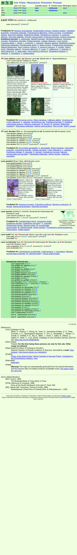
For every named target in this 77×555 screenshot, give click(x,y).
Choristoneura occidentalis (30, 252)
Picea (16, 8)
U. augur (42, 49)
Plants (22, 3)
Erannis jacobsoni (67, 37)
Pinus (24, 8)
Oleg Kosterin (17, 96)
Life (16, 3)
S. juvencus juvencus (46, 47)
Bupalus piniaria (58, 31)
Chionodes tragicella (18, 33)
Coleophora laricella (23, 150)
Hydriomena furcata (14, 225)
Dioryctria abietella (16, 37)
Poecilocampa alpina (28, 45)
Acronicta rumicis (26, 120)
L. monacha (28, 43)
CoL (24, 63)
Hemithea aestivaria (54, 39)
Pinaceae (58, 3)
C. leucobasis (59, 252)
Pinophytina (47, 3)
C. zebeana (25, 122)
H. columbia (46, 223)
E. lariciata (37, 152)
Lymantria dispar (7, 43)
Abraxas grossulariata (23, 31)
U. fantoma (63, 49)
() (65, 8)
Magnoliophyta (34, 3)
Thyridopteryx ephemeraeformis (59, 228)
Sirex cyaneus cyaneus (27, 47)
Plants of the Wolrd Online (21, 356)
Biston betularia (40, 120)
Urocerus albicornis (30, 49)
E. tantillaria (67, 122)
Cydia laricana (47, 252)
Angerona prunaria (26, 204)
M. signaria (54, 124)
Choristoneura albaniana (37, 33)
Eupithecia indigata (14, 152)
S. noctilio (60, 47)
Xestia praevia (23, 230)
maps (73, 225)
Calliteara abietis (54, 120)
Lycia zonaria (62, 41)
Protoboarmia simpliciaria (62, 45)
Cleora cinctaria (54, 33)
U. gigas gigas (21, 51)
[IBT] (17, 218)
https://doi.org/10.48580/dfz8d (27, 340)
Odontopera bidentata (10, 45)
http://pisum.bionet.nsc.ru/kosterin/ (33, 352)
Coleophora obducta (43, 204)
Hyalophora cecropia (51, 152)
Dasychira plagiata (15, 35)
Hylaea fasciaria (33, 41)
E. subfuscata (24, 39)
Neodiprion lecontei (67, 43)
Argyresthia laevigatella (28, 148)
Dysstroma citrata (44, 221)
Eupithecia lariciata (9, 39)
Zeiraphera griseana (57, 51)
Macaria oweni (29, 225)
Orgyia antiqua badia (51, 254)
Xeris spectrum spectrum (38, 51)
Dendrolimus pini (38, 122)
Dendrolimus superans (49, 35)
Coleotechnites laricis (27, 221)
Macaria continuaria (32, 124)
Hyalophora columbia (17, 41)
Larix (37, 8)
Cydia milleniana (13, 122)
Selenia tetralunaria (9, 47)
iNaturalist (14, 24)
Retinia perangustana (43, 126)
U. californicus (52, 49)
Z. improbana (14, 53)
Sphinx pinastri (70, 126)
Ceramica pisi (67, 120)
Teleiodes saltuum (14, 49)
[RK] (17, 63)
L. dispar (18, 43)
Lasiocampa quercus (14, 124)
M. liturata (45, 124)
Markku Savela (66, 396)
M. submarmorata (25, 228)
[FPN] (17, 236)
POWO (24, 24)
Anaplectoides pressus (42, 31)
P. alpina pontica (44, 45)
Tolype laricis (11, 230)
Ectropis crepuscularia (34, 37)
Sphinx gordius (39, 228)
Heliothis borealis (38, 39)
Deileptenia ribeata (31, 35)
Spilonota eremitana (39, 207)
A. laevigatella (44, 148)
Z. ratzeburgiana (27, 53)
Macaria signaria (51, 43)
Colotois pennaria (39, 150)
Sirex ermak (58, 126)
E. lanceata (27, 152)
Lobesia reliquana (48, 41)
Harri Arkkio (48, 112)
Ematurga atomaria (51, 37)
